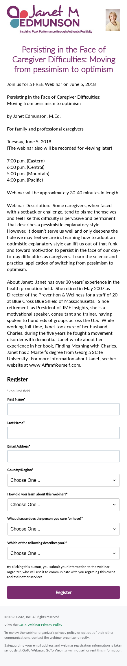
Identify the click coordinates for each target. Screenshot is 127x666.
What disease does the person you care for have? (44, 518)
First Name (15, 399)
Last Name (15, 423)
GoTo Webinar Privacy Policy (40, 624)
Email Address (18, 446)
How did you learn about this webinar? (36, 494)
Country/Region (19, 470)
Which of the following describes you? (36, 543)
